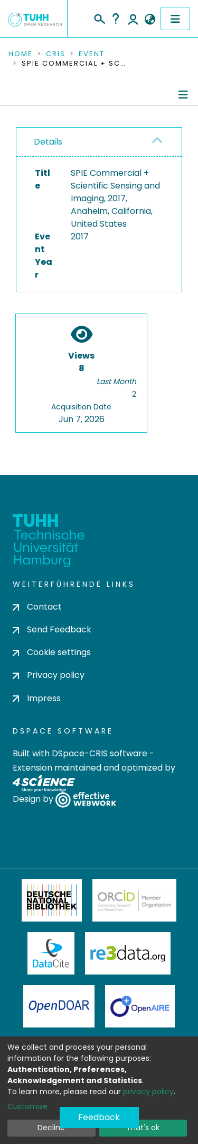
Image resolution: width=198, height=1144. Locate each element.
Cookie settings (52, 652)
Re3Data (127, 953)
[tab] (99, 142)
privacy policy (148, 1091)
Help (115, 18)
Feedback (99, 1117)
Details (48, 142)
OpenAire (139, 1006)
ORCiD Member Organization (135, 900)
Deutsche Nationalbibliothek (52, 900)
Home (20, 54)
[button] (149, 19)
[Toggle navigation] (175, 18)
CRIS (55, 54)
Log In (133, 18)
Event (92, 54)
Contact (37, 607)
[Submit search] (99, 17)
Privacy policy (48, 675)
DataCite (51, 953)
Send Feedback (52, 629)
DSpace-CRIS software (99, 753)
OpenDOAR (59, 1006)
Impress (37, 698)
